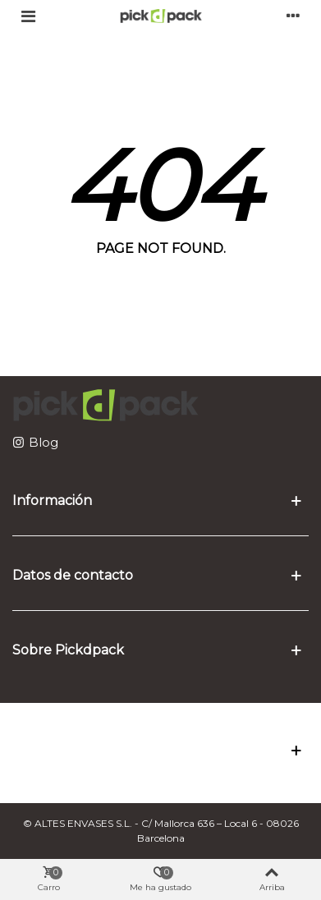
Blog (43, 442)
